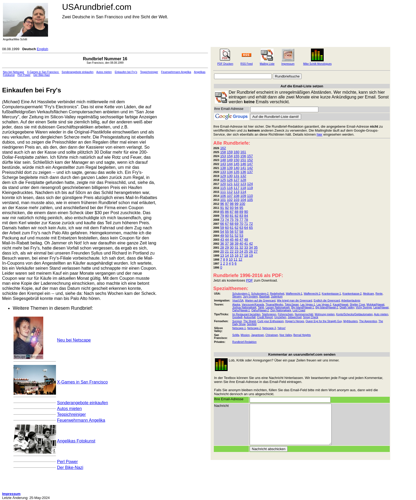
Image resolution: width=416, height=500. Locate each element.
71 (246, 224)
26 (251, 251)
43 (222, 240)
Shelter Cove (357, 304)
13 (222, 255)
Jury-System (250, 296)
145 (237, 164)
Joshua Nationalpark (244, 307)
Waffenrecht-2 (312, 293)
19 (251, 255)
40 (241, 243)
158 (223, 152)
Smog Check (310, 317)
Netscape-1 (239, 328)
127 (237, 180)
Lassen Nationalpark (278, 307)
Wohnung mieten (325, 314)
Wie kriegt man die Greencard (294, 300)
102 (230, 200)
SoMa (235, 335)
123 (243, 184)
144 (230, 164)
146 (243, 164)
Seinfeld (251, 324)
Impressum (287, 63)
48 (246, 240)
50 (227, 236)
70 (241, 224)
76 (236, 220)
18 (246, 255)
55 (227, 232)
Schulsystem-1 (241, 293)
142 (250, 168)
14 (227, 255)
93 (231, 208)
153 (223, 156)
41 (246, 243)
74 (227, 220)
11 (235, 259)
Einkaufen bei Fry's (126, 72)
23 (236, 251)
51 (231, 236)
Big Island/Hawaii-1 (302, 307)
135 (237, 172)
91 (222, 208)
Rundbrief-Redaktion (244, 341)
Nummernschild (304, 314)
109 (243, 196)
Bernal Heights (302, 335)
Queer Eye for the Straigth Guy (324, 321)
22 (231, 251)
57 (236, 232)
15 (231, 255)
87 (231, 212)
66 (222, 224)
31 (236, 247)
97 (227, 204)
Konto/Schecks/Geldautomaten (354, 314)
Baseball (264, 296)
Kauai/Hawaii (340, 304)
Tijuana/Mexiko (274, 304)
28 (222, 247)
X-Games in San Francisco (43, 72)
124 (250, 184)
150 (237, 160)
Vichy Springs (364, 307)
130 (230, 176)
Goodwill (237, 317)
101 (223, 200)
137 (250, 172)
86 (227, 212)
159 (230, 152)
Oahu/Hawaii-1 (241, 310)
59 (222, 228)
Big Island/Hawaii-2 (326, 307)
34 (251, 247)
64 (246, 228)
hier (320, 134)
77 (241, 220)
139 (230, 168)
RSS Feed (246, 63)
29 (227, 247)
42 (251, 243)
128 (243, 180)
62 (236, 228)
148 (223, 160)
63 (241, 228)
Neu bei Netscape (13, 72)
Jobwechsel (294, 317)
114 (243, 192)
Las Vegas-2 (324, 304)
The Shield (249, 321)
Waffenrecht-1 (294, 293)
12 (240, 259)
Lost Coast (299, 310)
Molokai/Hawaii (375, 304)
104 (243, 200)
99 (236, 204)
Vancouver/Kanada (253, 304)
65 (251, 228)
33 (246, 247)
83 (241, 216)
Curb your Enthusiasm (270, 321)
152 (250, 160)
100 (242, 204)
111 (223, 192)
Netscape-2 (254, 328)
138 (223, 168)
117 (237, 188)
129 (223, 176)
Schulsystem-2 (260, 293)
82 (236, 216)
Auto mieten (381, 314)
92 (227, 208)
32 (241, 247)
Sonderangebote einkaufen (77, 72)
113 (237, 192)
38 (231, 243)
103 (237, 200)
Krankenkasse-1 (331, 293)
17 (241, 255)
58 (241, 232)
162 (223, 148)
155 (237, 156)
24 (241, 251)
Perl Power (24, 75)
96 (222, 204)
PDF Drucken (225, 63)
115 (223, 188)
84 (246, 216)
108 (237, 196)
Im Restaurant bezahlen (246, 314)
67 (227, 224)
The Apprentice (368, 321)
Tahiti (261, 307)
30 (231, 247)
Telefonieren (269, 314)
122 (237, 184)
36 (222, 243)
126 (230, 180)
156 (243, 156)
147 (250, 164)
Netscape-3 (269, 328)
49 (222, 236)
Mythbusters (350, 321)
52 (236, 236)
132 (243, 176)
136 (243, 172)
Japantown (257, 335)
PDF (249, 280)
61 (231, 228)
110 (250, 196)
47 (241, 240)
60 (227, 228)
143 (223, 164)
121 (230, 184)
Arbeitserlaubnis (350, 300)
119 (250, 188)
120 (223, 184)
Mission (245, 335)
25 (246, 251)
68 (231, 224)
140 (237, 168)
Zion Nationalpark (280, 310)
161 (243, 152)
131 (237, 176)
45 (231, 240)
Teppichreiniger (149, 72)
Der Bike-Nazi (41, 75)
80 (227, 216)
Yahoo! (281, 328)
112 (230, 192)
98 (231, 204)
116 (230, 188)
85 (222, 212)
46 (236, 240)
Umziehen (280, 317)
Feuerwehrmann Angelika (176, 72)
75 (231, 220)
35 (256, 247)
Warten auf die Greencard (260, 300)
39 (236, 243)
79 (222, 216)
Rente (379, 293)
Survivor (237, 321)
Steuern (236, 296)
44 (227, 240)
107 (230, 196)
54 (222, 232)
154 (230, 156)
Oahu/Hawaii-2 (260, 310)
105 (250, 200)
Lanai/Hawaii (380, 307)
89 (241, 212)
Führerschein (285, 314)
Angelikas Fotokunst (76, 441)
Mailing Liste (267, 63)
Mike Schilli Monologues (317, 63)
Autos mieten (104, 72)
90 (246, 212)
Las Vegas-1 (307, 304)
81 (231, 216)
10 (230, 259)
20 (222, 251)
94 (236, 208)
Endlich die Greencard (327, 300)
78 (246, 220)
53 (241, 236)
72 (251, 224)
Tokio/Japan (292, 304)
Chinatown (272, 335)
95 (241, 208)
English (42, 49)
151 (243, 160)
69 (236, 224)
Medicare (368, 293)
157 (250, 156)
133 (223, 172)
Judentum (277, 296)
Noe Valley (285, 335)
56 (231, 232)
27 (256, 251)
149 (230, 160)
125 (223, 180)
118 (243, 188)
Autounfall (249, 317)
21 (227, 251)
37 (227, 243)
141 (243, 168)
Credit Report (265, 317)
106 (223, 196)
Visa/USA (238, 300)
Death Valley (347, 307)
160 (237, 152)
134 (230, 172)
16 (236, 255)
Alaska (236, 304)
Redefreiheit (277, 293)
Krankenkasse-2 (352, 293)
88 (236, 212)
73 (222, 220)
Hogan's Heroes (294, 321)
